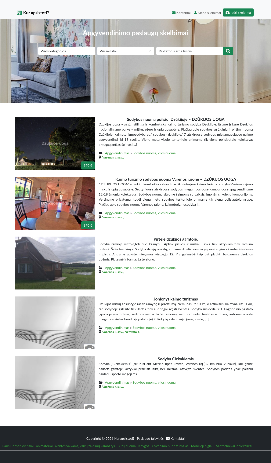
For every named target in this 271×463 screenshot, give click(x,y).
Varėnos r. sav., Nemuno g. (121, 331)
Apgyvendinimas (117, 153)
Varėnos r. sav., (113, 157)
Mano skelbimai (207, 13)
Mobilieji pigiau (202, 446)
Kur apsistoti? (33, 12)
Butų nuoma (127, 446)
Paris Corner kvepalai (17, 446)
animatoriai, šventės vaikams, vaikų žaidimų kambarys (75, 446)
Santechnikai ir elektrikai (234, 446)
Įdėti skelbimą (238, 12)
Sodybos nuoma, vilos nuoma (154, 153)
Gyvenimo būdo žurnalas (170, 446)
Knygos (143, 446)
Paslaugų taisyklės (151, 438)
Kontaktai (181, 13)
